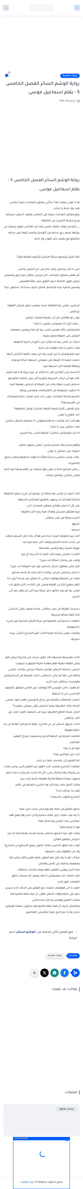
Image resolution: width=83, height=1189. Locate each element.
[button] (64, 973)
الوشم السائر (26, 932)
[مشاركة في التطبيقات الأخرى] (34, 973)
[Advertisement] (40, 45)
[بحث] (5, 7)
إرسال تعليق (66, 1109)
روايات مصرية (70, 75)
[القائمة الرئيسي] (77, 7)
